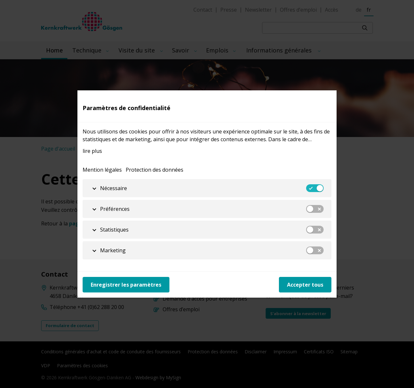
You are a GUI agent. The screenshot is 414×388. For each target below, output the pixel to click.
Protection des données (154, 169)
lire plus (92, 150)
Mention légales (102, 169)
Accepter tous (305, 284)
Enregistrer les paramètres (126, 284)
